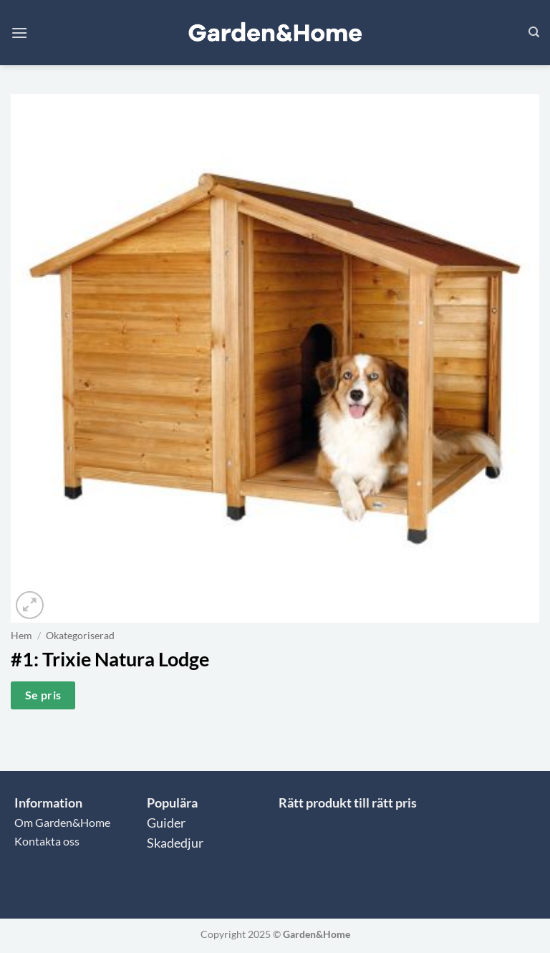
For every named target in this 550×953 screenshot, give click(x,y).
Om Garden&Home (62, 822)
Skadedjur (175, 843)
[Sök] (534, 32)
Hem (21, 635)
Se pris (43, 695)
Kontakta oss (46, 841)
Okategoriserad (80, 635)
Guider (166, 822)
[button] (19, 32)
